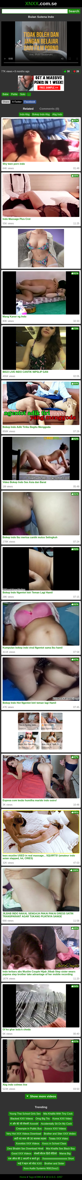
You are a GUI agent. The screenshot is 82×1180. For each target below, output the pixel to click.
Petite (14, 94)
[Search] (35, 11)
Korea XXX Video (62, 1118)
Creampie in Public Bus (29, 1128)
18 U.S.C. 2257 (54, 1177)
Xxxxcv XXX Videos (55, 1128)
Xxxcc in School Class (54, 1143)
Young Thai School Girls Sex (25, 1113)
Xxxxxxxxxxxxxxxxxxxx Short (58, 1158)
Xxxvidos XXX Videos (27, 1143)
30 (67, 71)
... (29, 94)
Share (6, 101)
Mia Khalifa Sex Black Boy (60, 1148)
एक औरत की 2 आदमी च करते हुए (23, 1158)
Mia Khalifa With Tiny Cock (57, 1113)
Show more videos (41, 1096)
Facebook (29, 101)
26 (76, 71)
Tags (31, 1177)
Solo (22, 94)
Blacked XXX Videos (21, 1118)
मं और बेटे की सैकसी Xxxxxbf (24, 1123)
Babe (5, 94)
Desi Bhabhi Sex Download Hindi (25, 1148)
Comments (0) (49, 108)
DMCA (39, 1177)
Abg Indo (57, 114)
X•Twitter (17, 101)
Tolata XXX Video (58, 1138)
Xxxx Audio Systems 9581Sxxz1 (41, 1168)
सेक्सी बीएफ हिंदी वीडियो (45, 1153)
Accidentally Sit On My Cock (56, 1123)
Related (28, 108)
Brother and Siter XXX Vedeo (60, 1133)
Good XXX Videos (21, 1153)
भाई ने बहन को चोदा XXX (30, 1163)
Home (23, 1177)
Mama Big (64, 1153)
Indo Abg (24, 114)
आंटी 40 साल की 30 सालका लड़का (30, 1138)
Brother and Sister (54, 1163)
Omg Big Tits (43, 1118)
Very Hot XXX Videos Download (23, 1133)
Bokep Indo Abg (41, 114)
